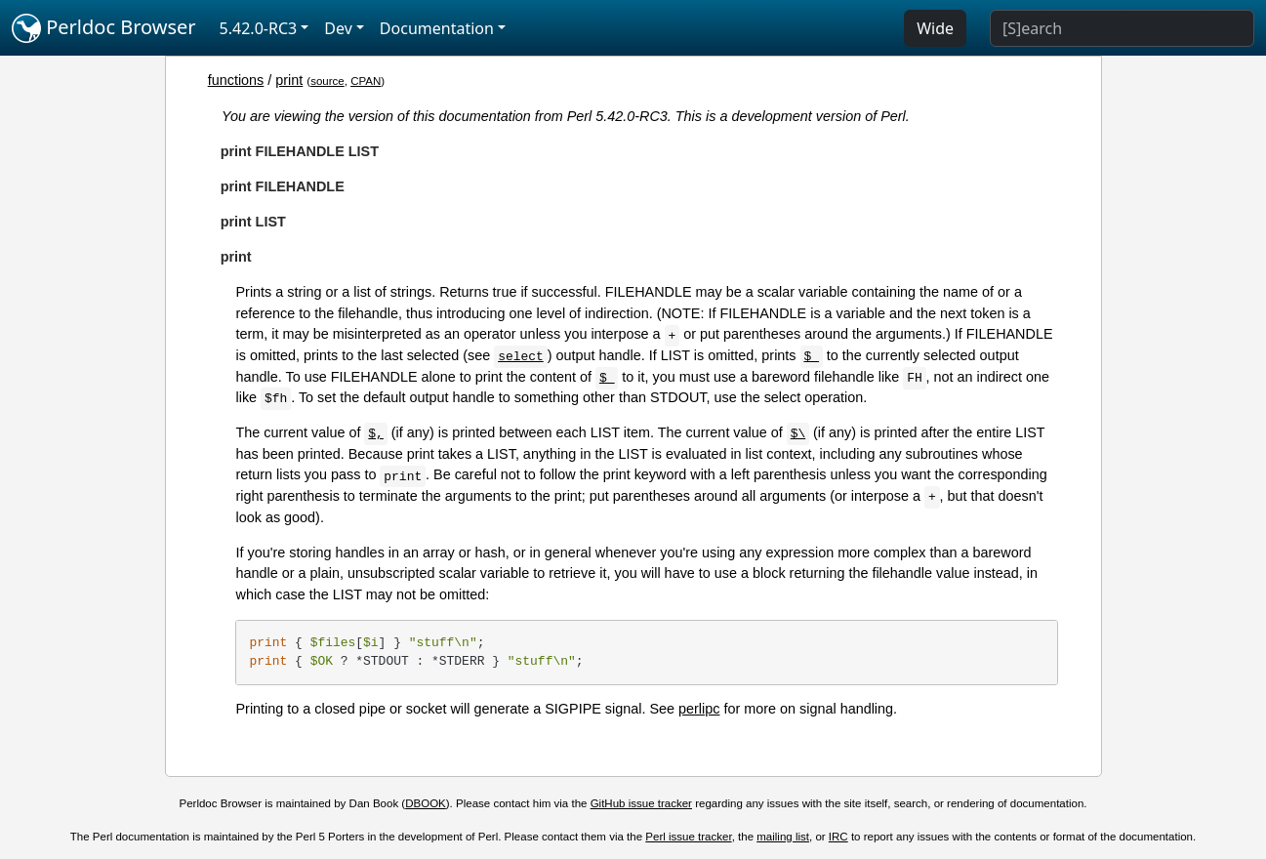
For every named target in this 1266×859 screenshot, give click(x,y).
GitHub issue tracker (641, 803)
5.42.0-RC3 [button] (259, 28)
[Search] (1122, 28)
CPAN (365, 81)
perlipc (698, 708)
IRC (838, 836)
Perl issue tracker (688, 836)
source (327, 81)
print (289, 80)
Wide (935, 28)
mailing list (782, 836)
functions (236, 80)
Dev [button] (338, 28)
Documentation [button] (437, 28)
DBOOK (425, 803)
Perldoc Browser (104, 28)
